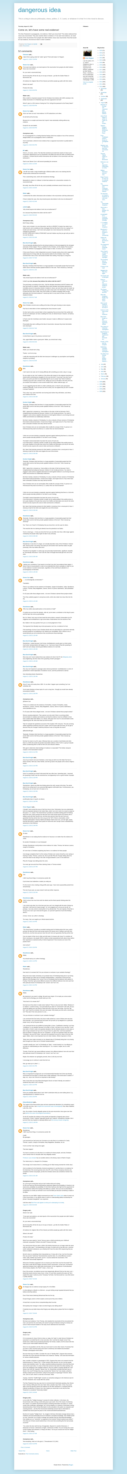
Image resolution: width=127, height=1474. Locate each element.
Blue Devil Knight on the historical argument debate (104, 320)
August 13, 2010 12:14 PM (30, 752)
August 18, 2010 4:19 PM (30, 1444)
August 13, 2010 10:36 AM (30, 453)
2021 (101, 60)
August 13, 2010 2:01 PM (30, 1066)
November (104, 92)
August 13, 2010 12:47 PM (30, 866)
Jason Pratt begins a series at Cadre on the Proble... (104, 119)
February (103, 376)
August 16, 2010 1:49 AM (30, 1392)
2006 (101, 389)
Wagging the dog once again (104, 272)
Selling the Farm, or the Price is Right (104, 240)
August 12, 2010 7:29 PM (30, 59)
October (103, 96)
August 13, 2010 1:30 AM (30, 188)
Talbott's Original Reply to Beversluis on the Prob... (104, 129)
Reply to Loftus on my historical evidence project (104, 283)
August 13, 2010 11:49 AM (30, 661)
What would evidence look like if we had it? (104, 305)
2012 (101, 81)
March (103, 374)
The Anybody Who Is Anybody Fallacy (104, 262)
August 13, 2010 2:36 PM (30, 1096)
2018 (101, 67)
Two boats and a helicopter (105, 276)
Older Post (73, 1451)
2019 (101, 65)
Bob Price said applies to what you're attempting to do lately (47, 1202)
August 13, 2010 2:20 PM (30, 1084)
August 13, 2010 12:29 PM (30, 777)
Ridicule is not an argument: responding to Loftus (104, 165)
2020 (101, 62)
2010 (101, 86)
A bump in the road (104, 267)
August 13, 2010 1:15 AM (30, 163)
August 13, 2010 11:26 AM (30, 635)
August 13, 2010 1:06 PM (30, 947)
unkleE (25, 207)
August (103, 102)
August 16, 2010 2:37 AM (30, 1433)
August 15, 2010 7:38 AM (30, 1313)
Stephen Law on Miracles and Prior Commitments (104, 148)
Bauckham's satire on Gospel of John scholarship (104, 232)
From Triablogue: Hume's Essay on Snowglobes (104, 139)
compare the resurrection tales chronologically (49, 1106)
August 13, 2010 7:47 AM (30, 258)
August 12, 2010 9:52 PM (30, 145)
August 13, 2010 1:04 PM (30, 921)
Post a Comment (25, 1447)
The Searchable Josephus (104, 203)
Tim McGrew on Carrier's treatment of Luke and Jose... (105, 196)
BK (24, 150)
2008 (101, 384)
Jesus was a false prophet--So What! (105, 210)
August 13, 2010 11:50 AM (30, 676)
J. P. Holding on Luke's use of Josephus (104, 225)
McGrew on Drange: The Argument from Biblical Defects (104, 109)
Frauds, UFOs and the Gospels (104, 343)
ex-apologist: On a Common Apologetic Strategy (104, 217)
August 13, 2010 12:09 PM (30, 693)
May (102, 369)
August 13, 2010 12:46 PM (30, 825)
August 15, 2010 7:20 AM (30, 1279)
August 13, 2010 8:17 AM (30, 297)
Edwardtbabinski (28, 1102)
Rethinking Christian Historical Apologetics (104, 349)
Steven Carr (26, 65)
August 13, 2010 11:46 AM (30, 649)
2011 (101, 84)
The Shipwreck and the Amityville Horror (105, 247)
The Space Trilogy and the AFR (104, 291)
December (104, 88)
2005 (101, 391)
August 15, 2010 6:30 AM (30, 1205)
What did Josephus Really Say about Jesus (104, 297)
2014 (101, 77)
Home (47, 1451)
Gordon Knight (27, 402)
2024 (101, 53)
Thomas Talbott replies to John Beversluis (104, 156)
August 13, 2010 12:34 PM (30, 801)
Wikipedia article (67, 657)
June (102, 366)
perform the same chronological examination (38, 1113)
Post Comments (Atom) (32, 1454)
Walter (25, 193)
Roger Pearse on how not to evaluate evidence (104, 179)
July (102, 364)
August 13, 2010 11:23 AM (30, 601)
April (102, 371)
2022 (101, 57)
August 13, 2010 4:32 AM (30, 201)
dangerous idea (39, 9)
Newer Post (22, 1451)
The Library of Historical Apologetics (104, 328)
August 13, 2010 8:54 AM (30, 342)
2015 (101, 74)
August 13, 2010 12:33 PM (30, 791)
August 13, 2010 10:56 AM (30, 556)
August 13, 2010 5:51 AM (30, 237)
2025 (101, 50)
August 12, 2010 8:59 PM (30, 90)
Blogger (71, 1465)
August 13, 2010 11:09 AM (30, 572)
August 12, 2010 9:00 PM (30, 105)
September (104, 98)
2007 (101, 386)
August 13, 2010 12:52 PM (30, 892)
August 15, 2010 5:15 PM (30, 1327)
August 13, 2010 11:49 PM (30, 1122)
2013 (101, 79)
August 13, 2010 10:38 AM (30, 536)
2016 (101, 72)
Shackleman (26, 366)
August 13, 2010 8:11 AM (30, 270)
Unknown (25, 54)
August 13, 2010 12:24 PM (30, 765)
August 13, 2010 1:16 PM (30, 961)
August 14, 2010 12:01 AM (30, 1175)
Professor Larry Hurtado (29, 1158)
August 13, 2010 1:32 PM (30, 985)
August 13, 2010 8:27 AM (30, 328)
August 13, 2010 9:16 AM (30, 360)
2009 (101, 381)
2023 (101, 55)
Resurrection (26, 45)
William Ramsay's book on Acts (104, 172)
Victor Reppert (27, 807)
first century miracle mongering (60, 1120)
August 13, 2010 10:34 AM (30, 396)
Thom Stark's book (58, 1195)
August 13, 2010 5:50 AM (30, 215)
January (103, 378)
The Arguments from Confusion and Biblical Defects (104, 187)
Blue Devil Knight (28, 243)
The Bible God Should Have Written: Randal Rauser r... (104, 357)
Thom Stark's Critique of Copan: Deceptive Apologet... (104, 254)
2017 (101, 69)
